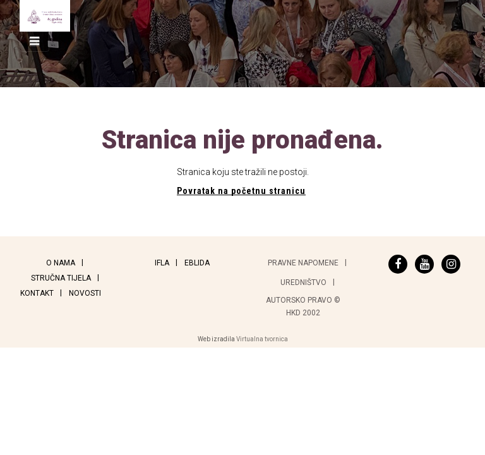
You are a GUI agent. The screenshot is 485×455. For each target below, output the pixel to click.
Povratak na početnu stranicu (241, 191)
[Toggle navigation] (34, 42)
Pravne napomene (303, 262)
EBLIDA (197, 262)
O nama (60, 262)
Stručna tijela (61, 278)
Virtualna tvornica (262, 339)
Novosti (85, 293)
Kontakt (37, 293)
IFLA (162, 262)
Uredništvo (303, 282)
